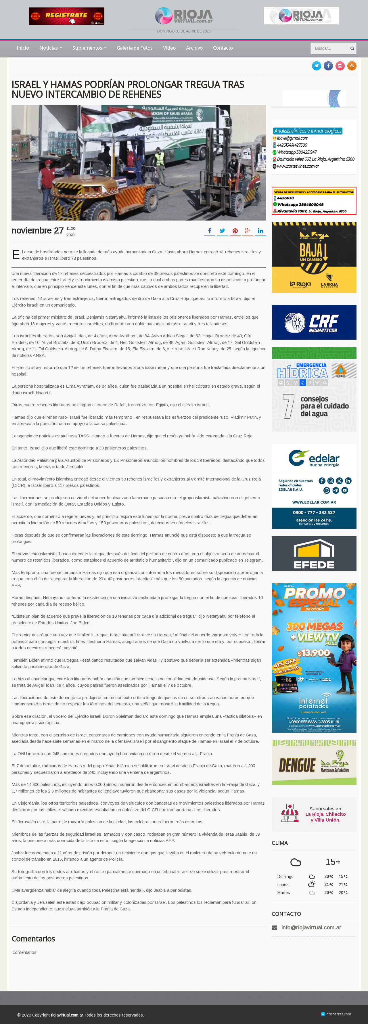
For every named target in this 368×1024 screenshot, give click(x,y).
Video (169, 48)
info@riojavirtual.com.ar (311, 928)
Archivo (194, 48)
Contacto (223, 48)
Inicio (23, 48)
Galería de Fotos (135, 48)
